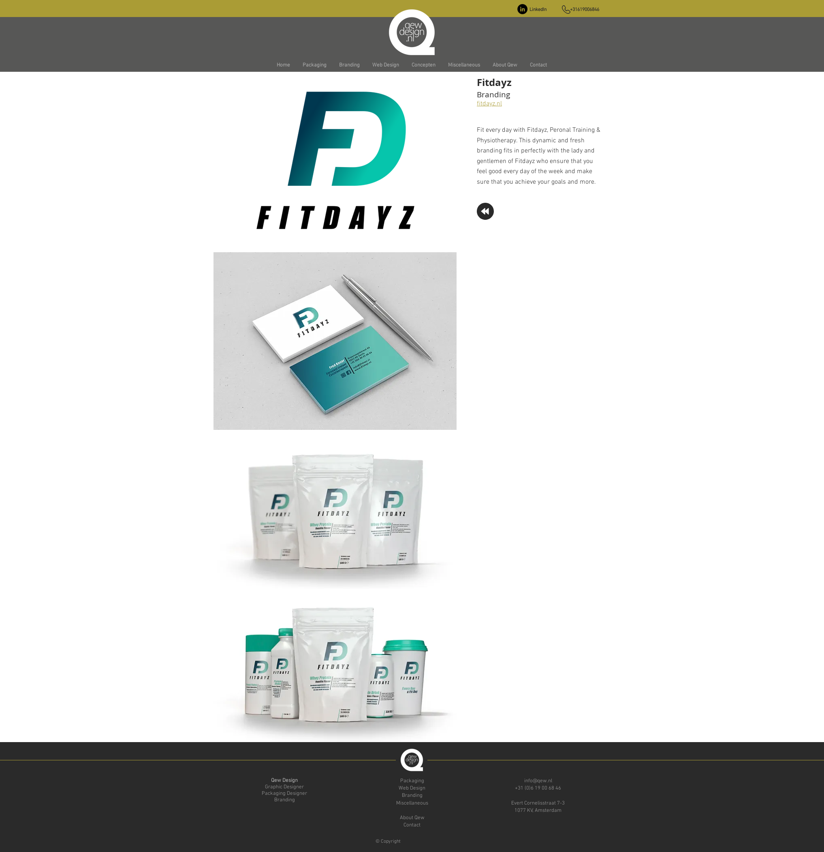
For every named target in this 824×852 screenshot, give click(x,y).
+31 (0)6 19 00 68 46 (538, 788)
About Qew (412, 818)
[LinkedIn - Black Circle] (522, 9)
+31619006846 (584, 10)
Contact (412, 825)
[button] (314, 65)
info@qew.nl (538, 781)
